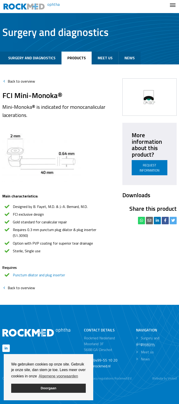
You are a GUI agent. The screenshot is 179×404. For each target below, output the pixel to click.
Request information (149, 168)
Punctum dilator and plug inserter (39, 275)
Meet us (105, 58)
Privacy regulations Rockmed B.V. (110, 378)
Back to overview (18, 81)
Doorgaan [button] (48, 388)
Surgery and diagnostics (31, 58)
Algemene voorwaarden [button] (58, 376)
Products (76, 58)
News (129, 58)
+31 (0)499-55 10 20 (100, 360)
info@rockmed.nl (97, 366)
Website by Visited (164, 378)
